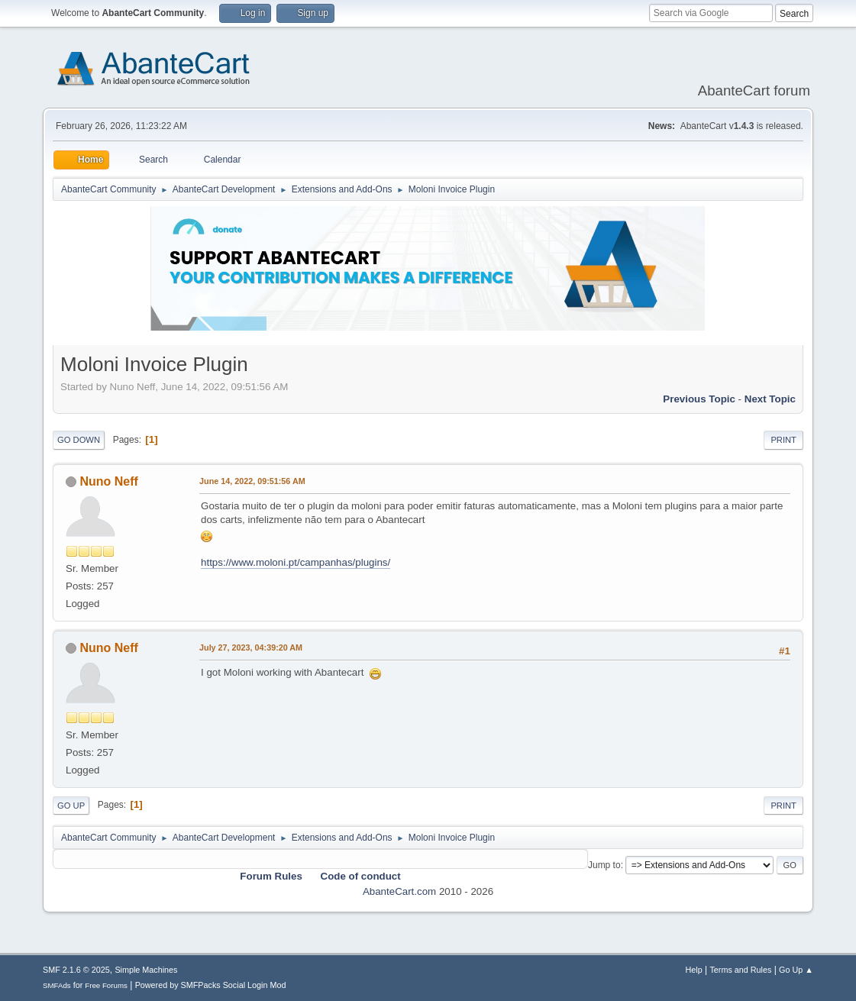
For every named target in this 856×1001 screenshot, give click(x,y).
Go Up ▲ (796, 969)
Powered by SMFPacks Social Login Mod (210, 985)
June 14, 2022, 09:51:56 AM (252, 481)
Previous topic (699, 399)
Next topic (770, 399)
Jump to (604, 865)
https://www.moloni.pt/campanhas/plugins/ (295, 562)
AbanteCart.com (399, 891)
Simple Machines (146, 969)
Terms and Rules (740, 969)
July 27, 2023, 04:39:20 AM (250, 647)
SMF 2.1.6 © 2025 (76, 969)
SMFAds (57, 985)
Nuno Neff (109, 481)
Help (693, 969)
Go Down (78, 439)
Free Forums (106, 985)
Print (783, 439)
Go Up (71, 805)
